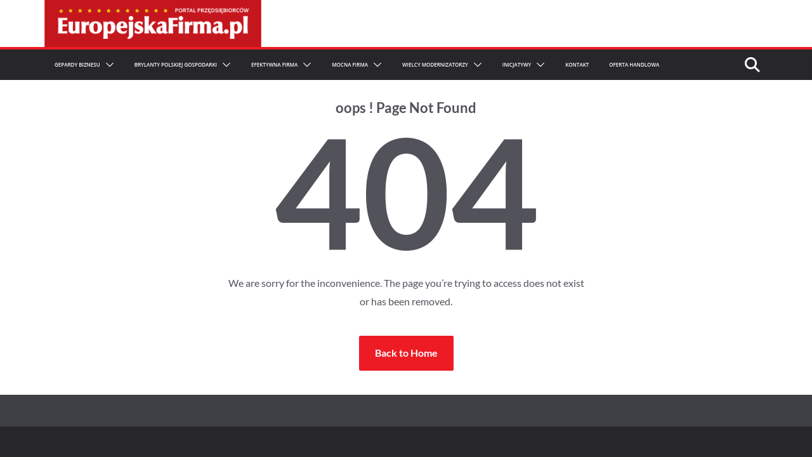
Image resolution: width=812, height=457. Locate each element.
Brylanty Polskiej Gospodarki (175, 64)
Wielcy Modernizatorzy (435, 64)
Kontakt (577, 64)
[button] (107, 65)
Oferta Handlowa (634, 64)
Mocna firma (350, 64)
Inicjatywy (516, 64)
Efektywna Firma (274, 64)
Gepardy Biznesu (77, 64)
